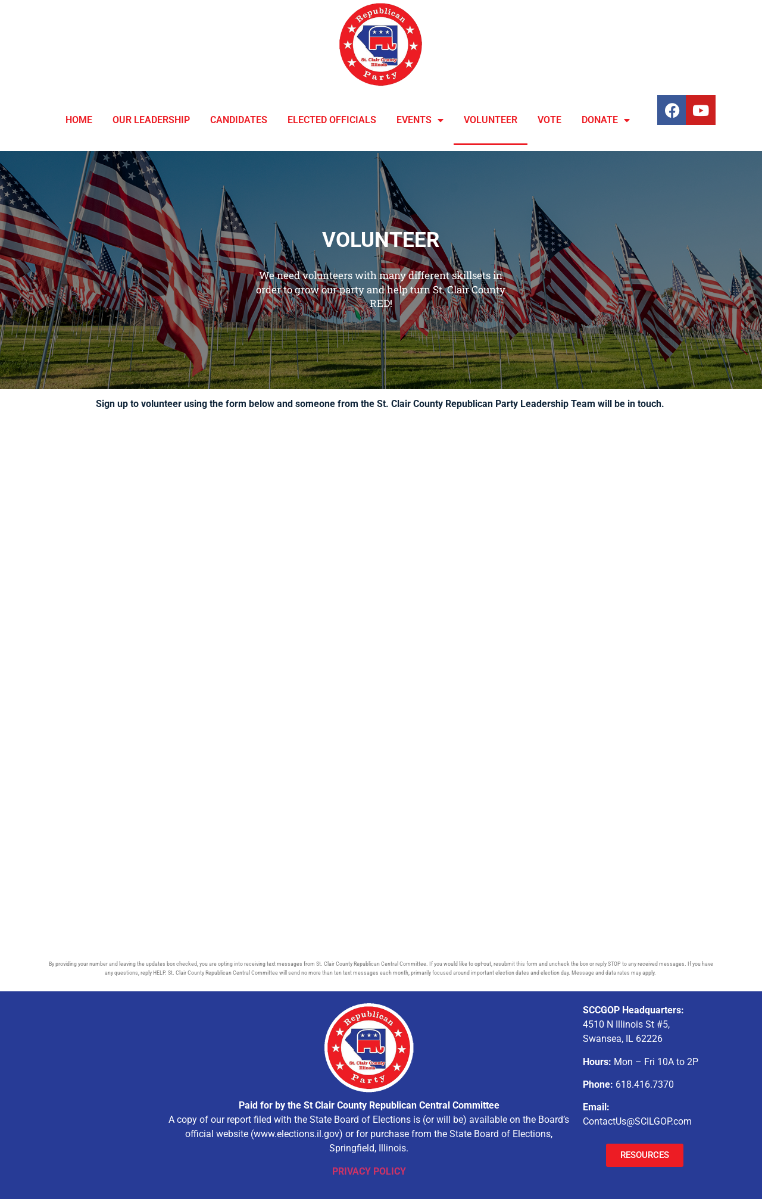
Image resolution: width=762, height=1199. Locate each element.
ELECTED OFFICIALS (332, 120)
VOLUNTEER (490, 120)
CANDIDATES (238, 120)
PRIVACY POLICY (369, 1171)
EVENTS (420, 120)
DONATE (606, 120)
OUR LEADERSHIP (151, 120)
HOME (78, 120)
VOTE (549, 120)
